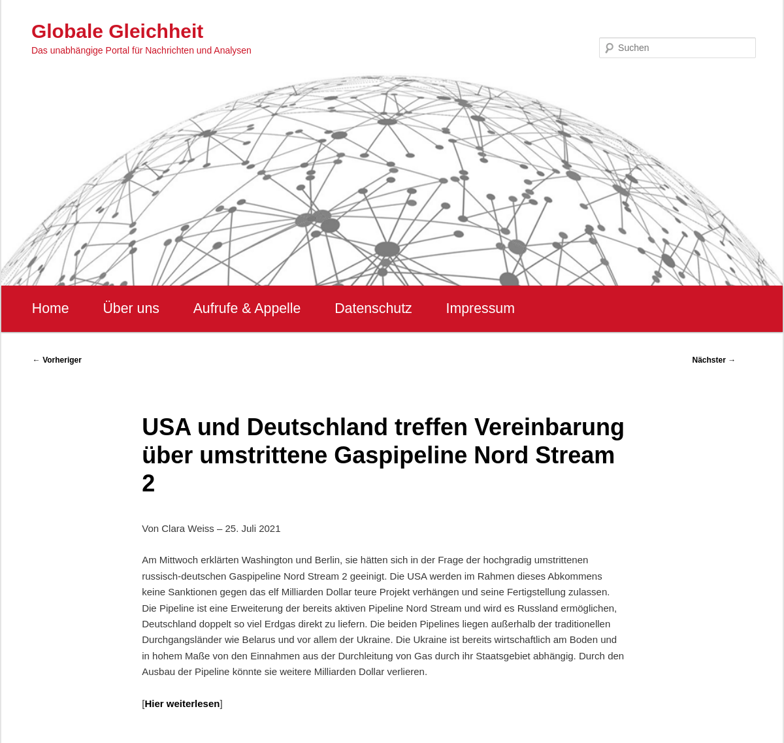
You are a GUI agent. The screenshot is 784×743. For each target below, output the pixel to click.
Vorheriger (57, 360)
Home (50, 308)
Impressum (480, 308)
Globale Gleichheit (117, 31)
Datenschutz (373, 308)
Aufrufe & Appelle (247, 308)
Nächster (714, 360)
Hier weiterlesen (182, 703)
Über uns (131, 308)
